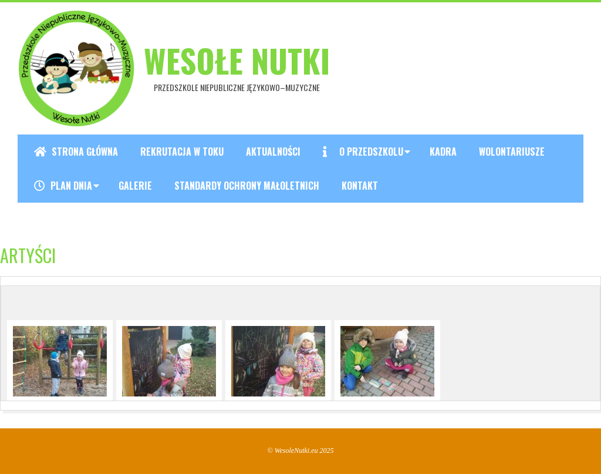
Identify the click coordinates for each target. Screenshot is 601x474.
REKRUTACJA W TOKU (182, 151)
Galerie (135, 186)
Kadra (443, 151)
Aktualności (273, 151)
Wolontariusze (512, 151)
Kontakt (360, 186)
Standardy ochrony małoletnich (246, 186)
